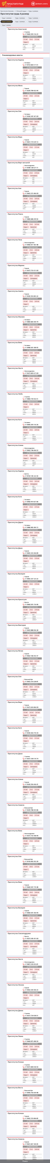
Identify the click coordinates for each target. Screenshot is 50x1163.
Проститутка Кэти (15, 497)
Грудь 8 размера (33, 21)
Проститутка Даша (15, 548)
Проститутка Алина (15, 445)
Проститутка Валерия (16, 574)
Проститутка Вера (15, 137)
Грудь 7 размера (20, 21)
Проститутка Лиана (15, 1036)
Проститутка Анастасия (17, 29)
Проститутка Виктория (17, 625)
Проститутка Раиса (15, 214)
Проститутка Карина (16, 60)
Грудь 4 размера (20, 18)
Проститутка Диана (15, 1011)
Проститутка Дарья (15, 522)
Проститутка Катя (15, 420)
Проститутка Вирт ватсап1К (19, 163)
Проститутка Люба (15, 394)
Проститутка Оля (14, 111)
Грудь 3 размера (6, 18)
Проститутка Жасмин (16, 317)
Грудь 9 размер (6, 25)
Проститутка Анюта (15, 291)
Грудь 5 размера (33, 18)
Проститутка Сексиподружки (19, 933)
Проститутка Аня (14, 188)
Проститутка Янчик (15, 651)
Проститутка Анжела (16, 805)
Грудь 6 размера (6, 21)
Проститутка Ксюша (16, 1062)
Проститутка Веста (15, 1088)
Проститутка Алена (15, 779)
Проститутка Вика (15, 342)
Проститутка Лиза (15, 240)
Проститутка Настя (15, 368)
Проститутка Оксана (16, 985)
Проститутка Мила (15, 86)
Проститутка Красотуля (17, 599)
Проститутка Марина (16, 265)
